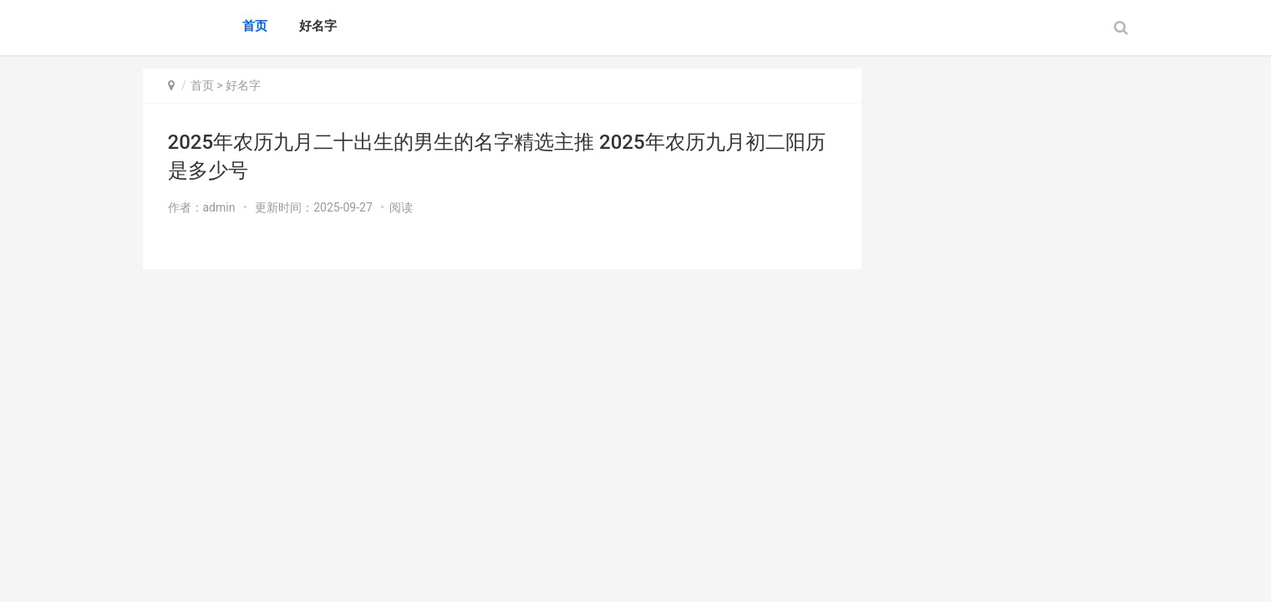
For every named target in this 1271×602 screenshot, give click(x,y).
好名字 (318, 25)
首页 (254, 25)
